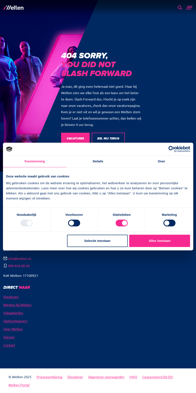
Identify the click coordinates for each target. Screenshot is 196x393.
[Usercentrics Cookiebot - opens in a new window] (171, 149)
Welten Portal (18, 385)
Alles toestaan (159, 240)
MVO (133, 377)
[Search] (179, 7)
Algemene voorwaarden (106, 377)
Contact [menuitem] (9, 345)
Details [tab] (98, 161)
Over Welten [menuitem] (13, 329)
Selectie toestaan (97, 240)
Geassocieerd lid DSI (157, 377)
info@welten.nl (19, 258)
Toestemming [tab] (34, 161)
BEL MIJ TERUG (108, 138)
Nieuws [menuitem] (9, 337)
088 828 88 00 (19, 265)
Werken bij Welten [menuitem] (17, 304)
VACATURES (75, 138)
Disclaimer (75, 377)
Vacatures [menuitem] (10, 296)
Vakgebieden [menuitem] (13, 313)
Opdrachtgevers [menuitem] (15, 321)
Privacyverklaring (49, 377)
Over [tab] (161, 161)
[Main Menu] (189, 7)
